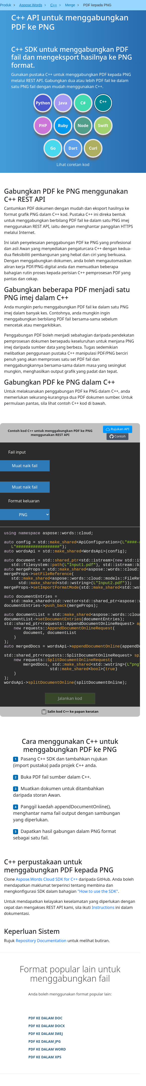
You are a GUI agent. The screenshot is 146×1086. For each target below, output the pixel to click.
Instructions (103, 907)
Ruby (63, 125)
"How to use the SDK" (98, 891)
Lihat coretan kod (73, 164)
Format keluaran (23, 501)
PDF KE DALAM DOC (45, 1018)
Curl (93, 148)
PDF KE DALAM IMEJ (45, 1033)
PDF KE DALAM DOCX (46, 1025)
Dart (73, 148)
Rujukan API (117, 428)
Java (63, 103)
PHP (43, 125)
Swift (103, 125)
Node (83, 125)
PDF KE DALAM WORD (47, 1049)
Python (43, 103)
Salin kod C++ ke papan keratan (73, 711)
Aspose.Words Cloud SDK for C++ (47, 879)
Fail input (17, 452)
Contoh (118, 436)
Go (53, 148)
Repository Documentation (41, 940)
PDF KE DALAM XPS (44, 1057)
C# (83, 103)
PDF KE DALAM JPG (44, 1041)
